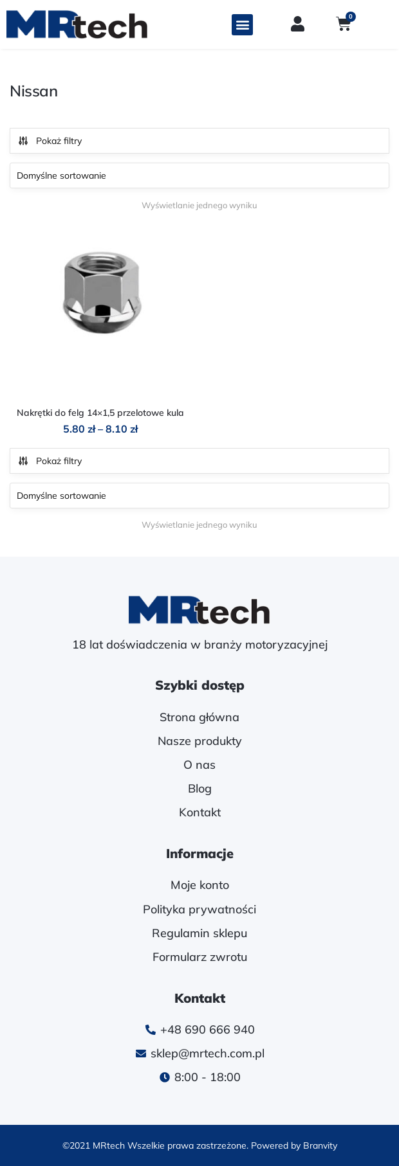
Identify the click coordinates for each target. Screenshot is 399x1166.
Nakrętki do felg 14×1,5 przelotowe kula (100, 412)
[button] (242, 24)
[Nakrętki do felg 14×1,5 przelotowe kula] (101, 312)
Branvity (320, 1145)
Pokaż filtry (49, 141)
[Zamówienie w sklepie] (199, 175)
